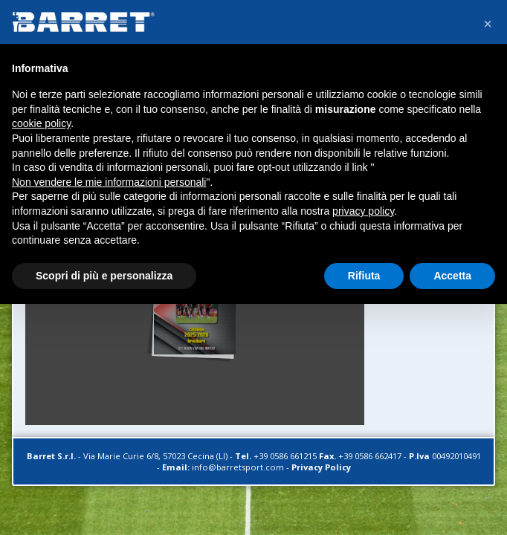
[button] (488, 24)
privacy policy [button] (363, 211)
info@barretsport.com (238, 467)
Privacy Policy (321, 467)
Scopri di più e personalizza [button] (104, 276)
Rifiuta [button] (364, 276)
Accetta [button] (452, 276)
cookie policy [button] (41, 123)
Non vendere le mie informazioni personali (109, 182)
